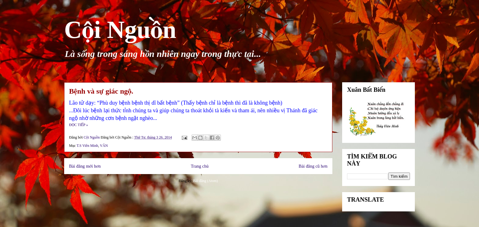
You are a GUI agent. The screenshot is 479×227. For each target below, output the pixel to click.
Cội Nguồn (120, 29)
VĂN (104, 145)
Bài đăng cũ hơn (313, 166)
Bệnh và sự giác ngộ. (101, 91)
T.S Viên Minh (87, 145)
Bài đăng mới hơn (85, 166)
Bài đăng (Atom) (205, 181)
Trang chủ (200, 166)
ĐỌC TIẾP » (78, 125)
